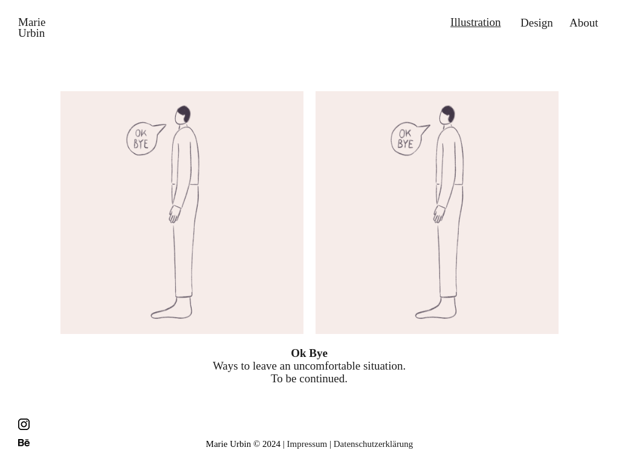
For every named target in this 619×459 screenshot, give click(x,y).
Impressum (307, 444)
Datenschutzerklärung (373, 444)
